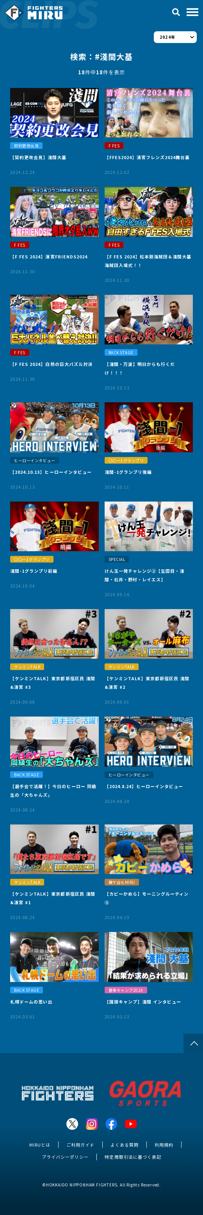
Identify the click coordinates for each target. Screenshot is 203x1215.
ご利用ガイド (80, 1145)
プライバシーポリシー (65, 1157)
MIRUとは (39, 1145)
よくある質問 (124, 1145)
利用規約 (164, 1145)
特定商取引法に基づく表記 (133, 1157)
